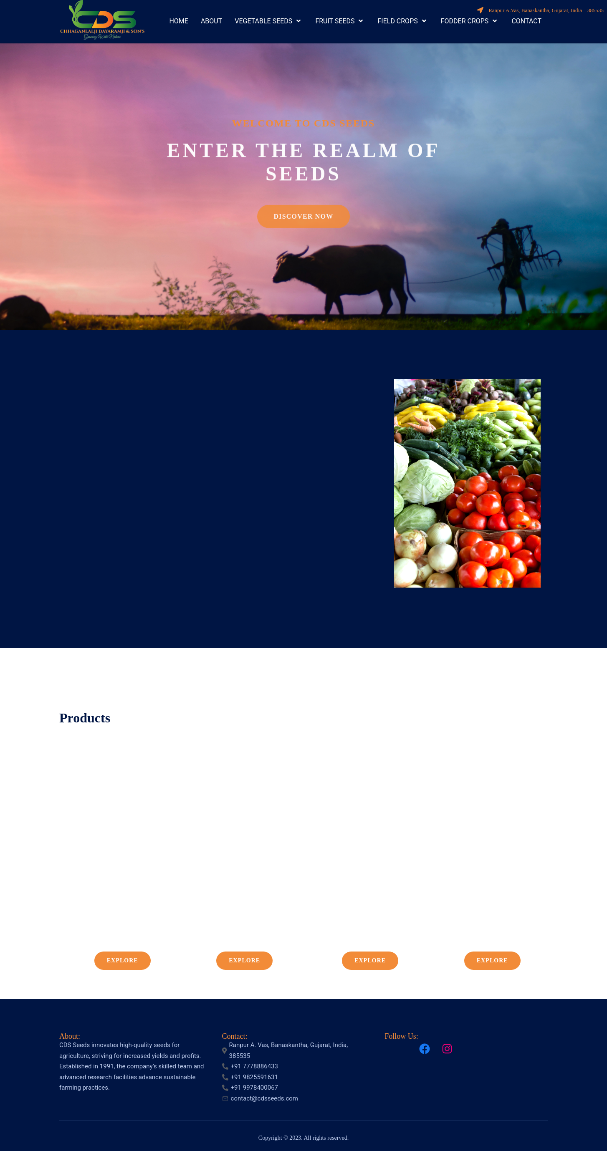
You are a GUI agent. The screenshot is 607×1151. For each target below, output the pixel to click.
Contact (233, 1036)
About (68, 1036)
